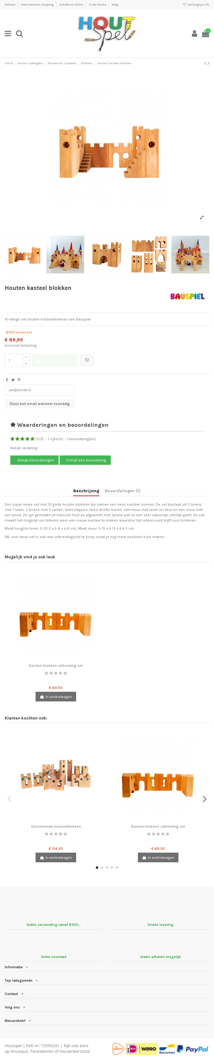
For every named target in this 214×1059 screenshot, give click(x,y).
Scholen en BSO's (71, 5)
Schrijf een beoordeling (86, 460)
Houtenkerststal (75, 1051)
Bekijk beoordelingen (35, 460)
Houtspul (19, 1051)
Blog (115, 5)
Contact (10, 5)
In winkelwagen (54, 360)
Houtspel (13, 1045)
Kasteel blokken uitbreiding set (56, 665)
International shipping (37, 5)
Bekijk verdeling (23, 448)
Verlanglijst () (196, 5)
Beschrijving (86, 490)
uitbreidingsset (67, 537)
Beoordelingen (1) (123, 490)
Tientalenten (42, 1051)
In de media (98, 5)
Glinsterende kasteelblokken (56, 826)
